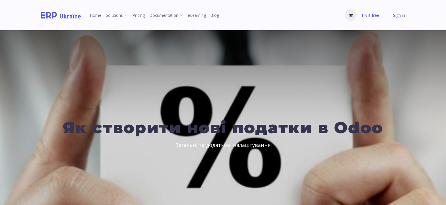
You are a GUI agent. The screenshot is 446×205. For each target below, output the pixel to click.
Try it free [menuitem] (370, 15)
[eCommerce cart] (351, 15)
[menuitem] (96, 15)
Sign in (399, 15)
